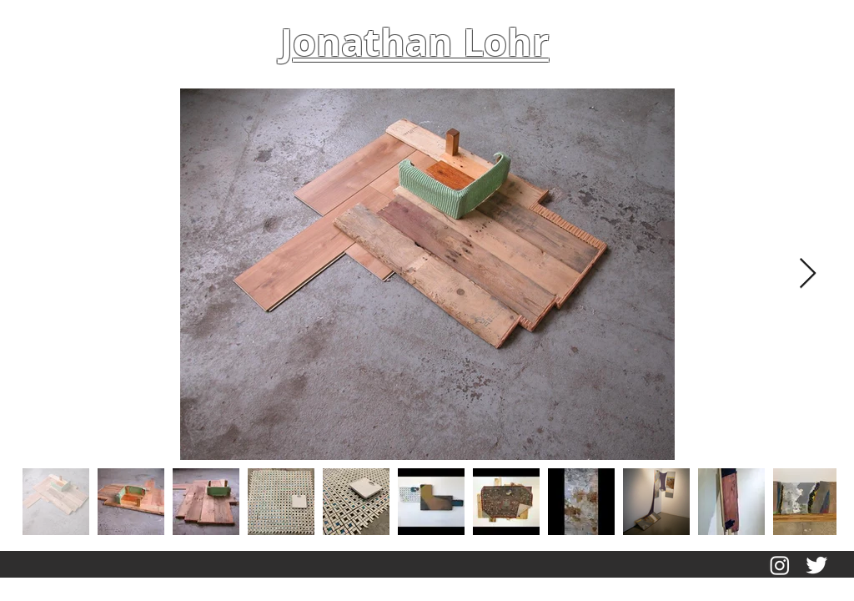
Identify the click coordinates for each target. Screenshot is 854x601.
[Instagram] (779, 565)
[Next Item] (807, 274)
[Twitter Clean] (816, 565)
